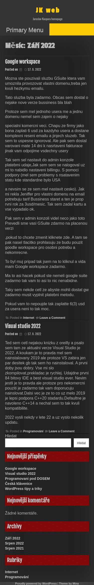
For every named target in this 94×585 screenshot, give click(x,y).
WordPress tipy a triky (23, 489)
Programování (33, 431)
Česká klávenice (18, 484)
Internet (28, 318)
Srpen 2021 (14, 548)
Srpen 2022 (14, 543)
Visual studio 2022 (22, 326)
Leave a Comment (52, 318)
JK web (48, 10)
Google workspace (22, 62)
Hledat (11, 436)
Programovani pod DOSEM (27, 479)
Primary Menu (24, 29)
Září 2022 (12, 538)
